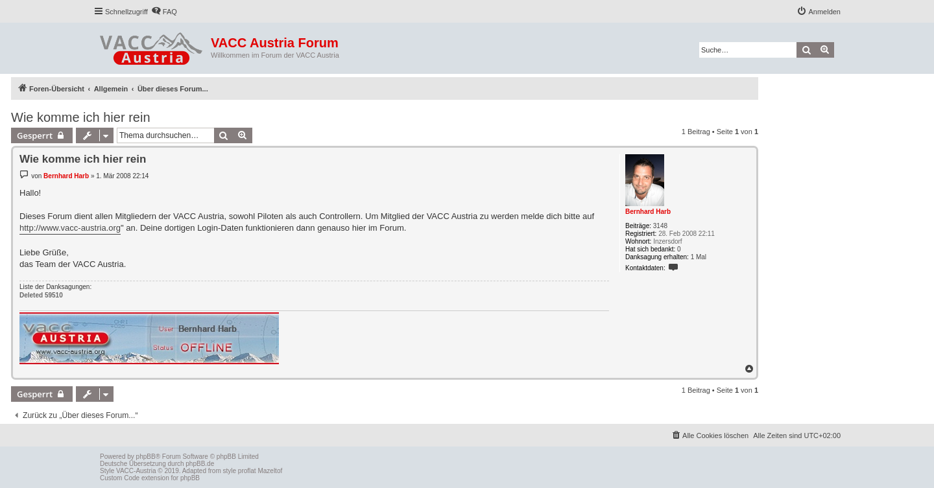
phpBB (146, 456)
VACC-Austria (136, 470)
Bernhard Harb (648, 211)
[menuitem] (164, 11)
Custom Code (119, 478)
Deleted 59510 (41, 295)
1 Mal (698, 257)
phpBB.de (200, 463)
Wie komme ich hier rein (80, 117)
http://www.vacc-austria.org (70, 228)
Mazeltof (269, 470)
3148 (660, 225)
